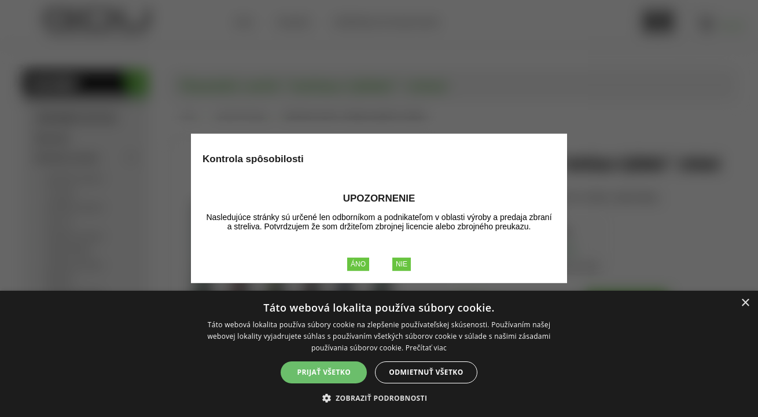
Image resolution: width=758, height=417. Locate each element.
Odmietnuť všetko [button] (426, 372)
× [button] (745, 303)
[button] (379, 397)
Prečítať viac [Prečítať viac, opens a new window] (426, 348)
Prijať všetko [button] (324, 372)
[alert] (379, 354)
